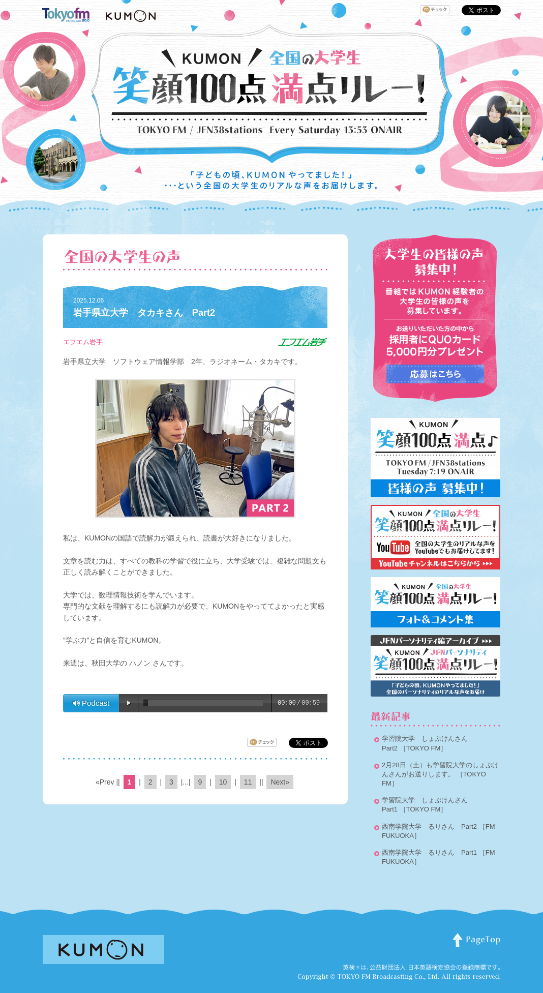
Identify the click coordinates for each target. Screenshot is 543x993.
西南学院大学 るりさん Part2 (429, 826)
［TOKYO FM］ (423, 748)
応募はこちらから (435, 374)
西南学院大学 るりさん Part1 (429, 852)
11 (248, 782)
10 (223, 782)
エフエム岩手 (83, 342)
